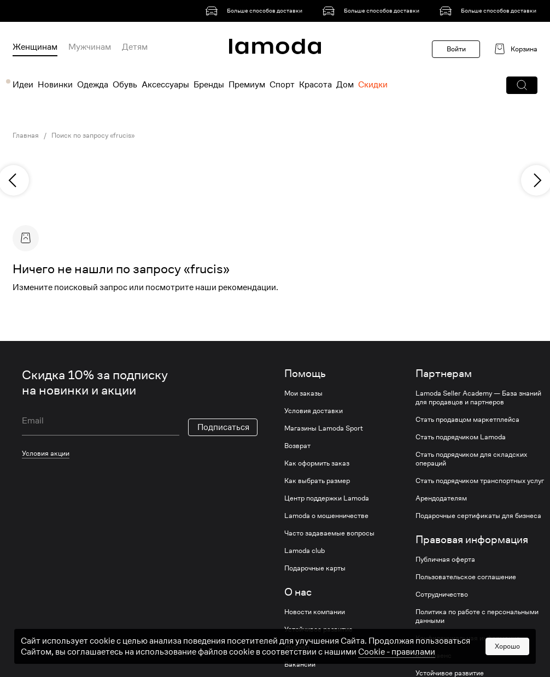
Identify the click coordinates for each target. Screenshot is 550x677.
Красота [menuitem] (315, 84)
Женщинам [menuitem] (35, 47)
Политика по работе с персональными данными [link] (477, 616)
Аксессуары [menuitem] (165, 84)
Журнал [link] (296, 647)
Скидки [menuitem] (373, 84)
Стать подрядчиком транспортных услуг (480, 480)
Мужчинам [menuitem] (89, 47)
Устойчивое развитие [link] (318, 629)
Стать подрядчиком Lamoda (461, 437)
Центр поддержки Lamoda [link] (326, 498)
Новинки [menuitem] (55, 84)
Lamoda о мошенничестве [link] (326, 515)
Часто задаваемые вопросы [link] (329, 533)
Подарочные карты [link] (315, 568)
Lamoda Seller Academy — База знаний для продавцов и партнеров (478, 398)
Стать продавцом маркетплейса (467, 419)
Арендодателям (441, 498)
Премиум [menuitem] (247, 84)
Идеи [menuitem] (23, 84)
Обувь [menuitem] (125, 84)
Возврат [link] (297, 445)
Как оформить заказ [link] (316, 463)
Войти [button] (456, 49)
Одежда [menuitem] (92, 84)
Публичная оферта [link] (445, 559)
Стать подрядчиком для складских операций (471, 459)
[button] (521, 85)
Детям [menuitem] (135, 47)
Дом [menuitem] (345, 84)
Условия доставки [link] (313, 411)
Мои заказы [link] (303, 393)
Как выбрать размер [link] (317, 480)
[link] (255, 11)
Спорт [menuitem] (282, 84)
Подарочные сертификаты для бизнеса (478, 515)
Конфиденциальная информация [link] (468, 638)
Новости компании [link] (314, 612)
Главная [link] (26, 135)
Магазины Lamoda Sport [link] (323, 428)
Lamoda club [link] (304, 550)
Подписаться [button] (223, 427)
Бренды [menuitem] (209, 84)
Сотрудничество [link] (442, 594)
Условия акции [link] (45, 453)
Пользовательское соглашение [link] (466, 577)
